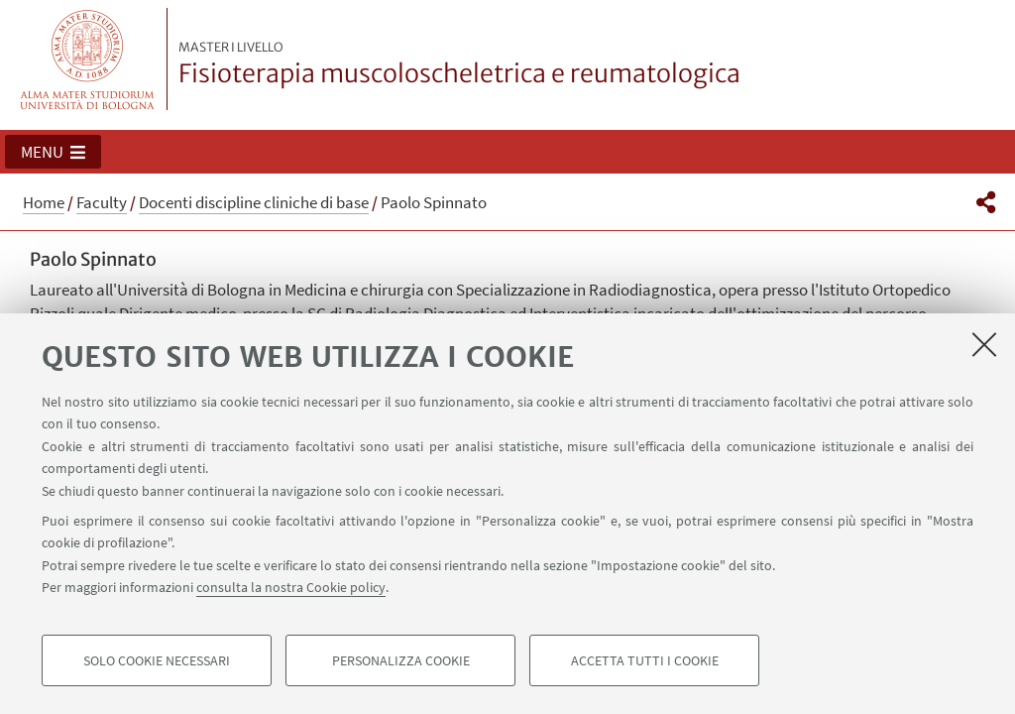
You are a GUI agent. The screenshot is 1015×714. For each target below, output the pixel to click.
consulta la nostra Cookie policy (291, 587)
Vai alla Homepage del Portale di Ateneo (88, 59)
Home (43, 202)
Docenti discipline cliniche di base (254, 202)
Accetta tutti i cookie (645, 660)
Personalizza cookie (401, 660)
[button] (53, 152)
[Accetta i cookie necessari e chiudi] (984, 344)
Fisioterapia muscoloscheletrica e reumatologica (459, 64)
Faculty (101, 202)
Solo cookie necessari (156, 660)
